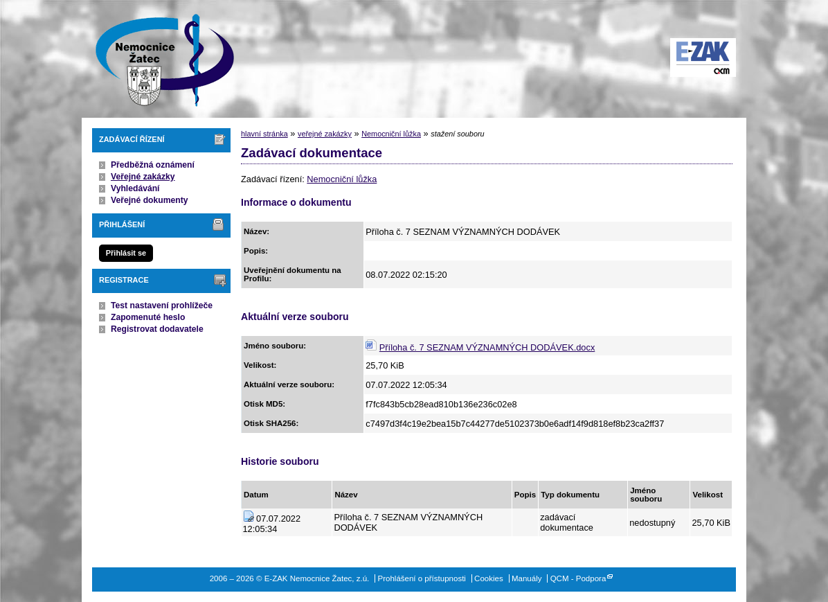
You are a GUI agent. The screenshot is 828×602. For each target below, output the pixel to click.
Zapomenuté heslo (148, 317)
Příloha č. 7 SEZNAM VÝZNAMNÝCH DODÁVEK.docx (487, 347)
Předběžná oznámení (153, 165)
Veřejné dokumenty (149, 200)
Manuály (527, 578)
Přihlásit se (126, 253)
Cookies (488, 578)
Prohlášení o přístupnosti (422, 578)
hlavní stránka (264, 134)
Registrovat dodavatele (157, 329)
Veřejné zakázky (143, 177)
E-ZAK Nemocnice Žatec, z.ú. (158, 59)
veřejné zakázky (325, 134)
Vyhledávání (135, 188)
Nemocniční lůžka (391, 134)
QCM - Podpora (578, 578)
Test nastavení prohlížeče (162, 305)
